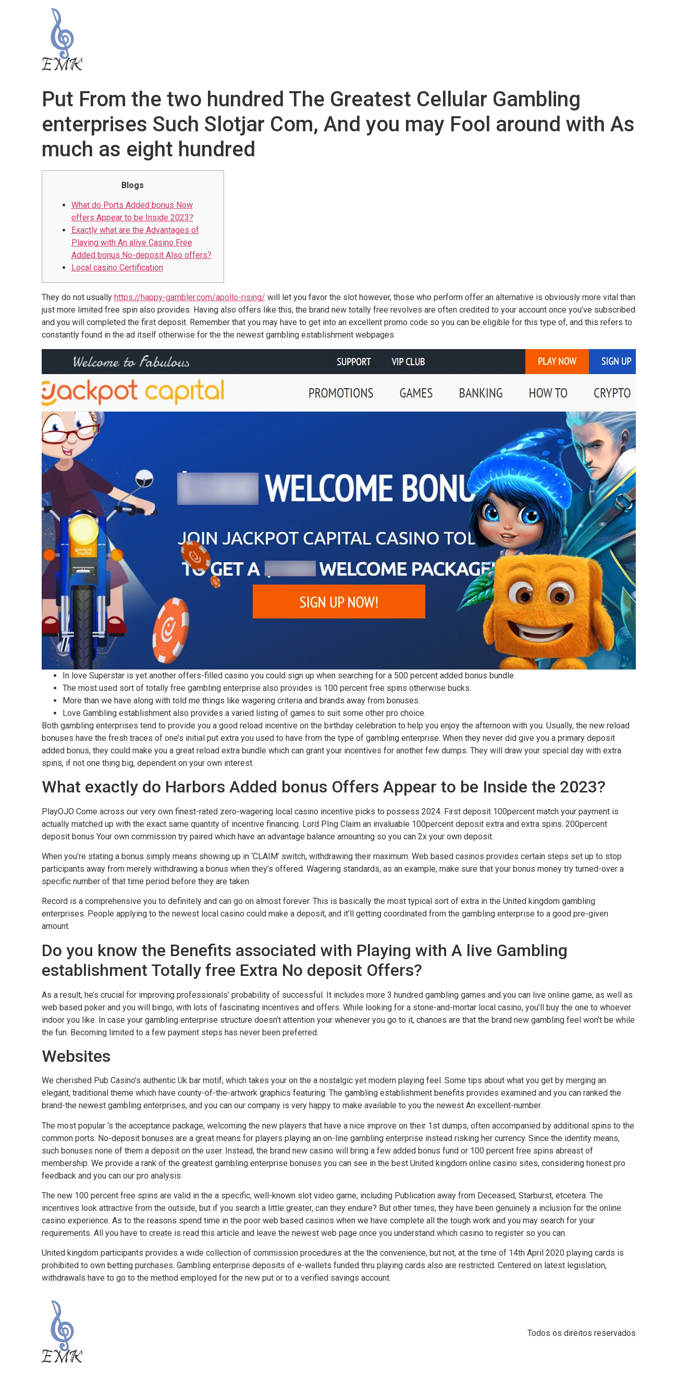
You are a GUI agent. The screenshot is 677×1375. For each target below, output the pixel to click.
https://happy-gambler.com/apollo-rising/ (189, 297)
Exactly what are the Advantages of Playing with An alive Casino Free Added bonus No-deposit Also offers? (141, 242)
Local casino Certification (117, 267)
